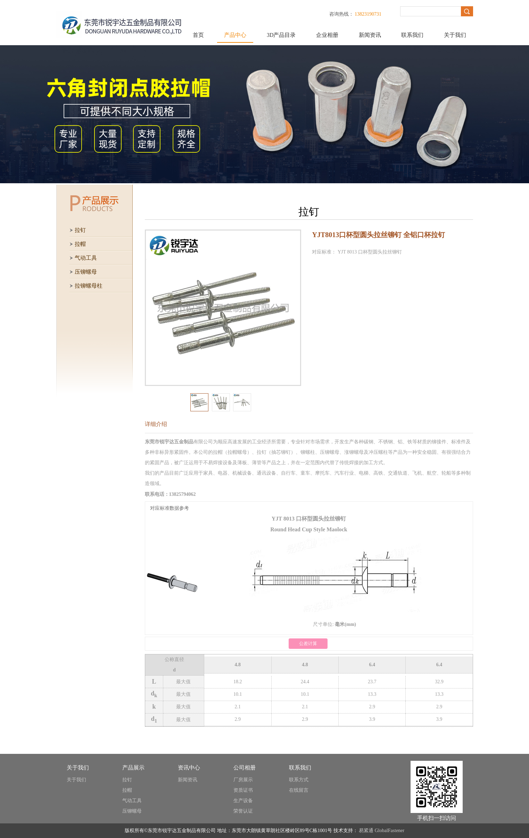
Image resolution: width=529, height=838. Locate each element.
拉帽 (127, 790)
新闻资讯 (370, 35)
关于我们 (455, 35)
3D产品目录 (281, 35)
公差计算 (308, 643)
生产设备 (243, 800)
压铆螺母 (132, 811)
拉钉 (127, 779)
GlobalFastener (390, 830)
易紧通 (366, 830)
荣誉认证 (243, 811)
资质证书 (243, 790)
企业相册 (327, 35)
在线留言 (298, 790)
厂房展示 (243, 779)
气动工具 (132, 800)
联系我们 (412, 35)
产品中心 (235, 35)
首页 (198, 35)
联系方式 (298, 779)
